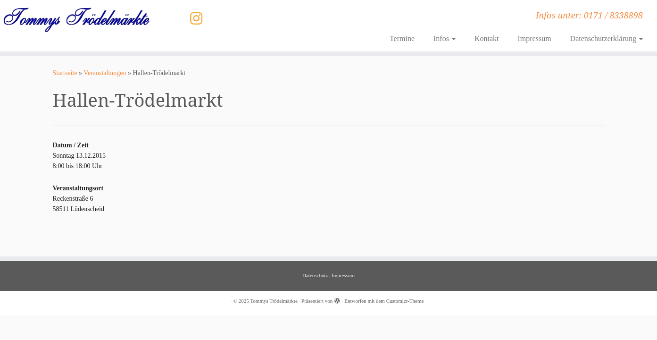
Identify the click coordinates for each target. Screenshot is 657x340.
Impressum (534, 38)
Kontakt (486, 38)
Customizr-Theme (405, 301)
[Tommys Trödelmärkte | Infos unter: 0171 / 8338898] (75, 19)
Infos (444, 38)
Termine (402, 38)
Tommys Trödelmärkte (273, 301)
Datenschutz (315, 275)
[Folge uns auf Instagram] (199, 18)
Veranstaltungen (104, 72)
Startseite (65, 72)
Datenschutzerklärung (606, 38)
